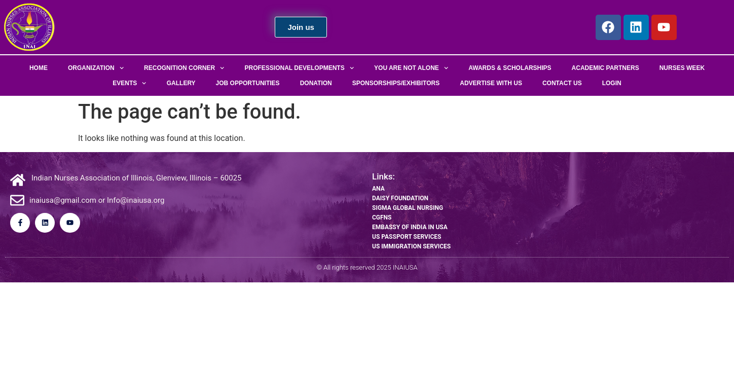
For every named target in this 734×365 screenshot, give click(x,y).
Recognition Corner (184, 68)
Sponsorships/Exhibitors (395, 83)
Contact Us (562, 83)
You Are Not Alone (411, 68)
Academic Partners (605, 67)
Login (611, 83)
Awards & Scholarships (509, 67)
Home (38, 67)
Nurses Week (682, 67)
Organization (96, 68)
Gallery (181, 83)
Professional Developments (299, 68)
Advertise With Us (491, 83)
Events (129, 83)
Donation (316, 83)
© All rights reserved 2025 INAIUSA (366, 267)
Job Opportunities (248, 83)
